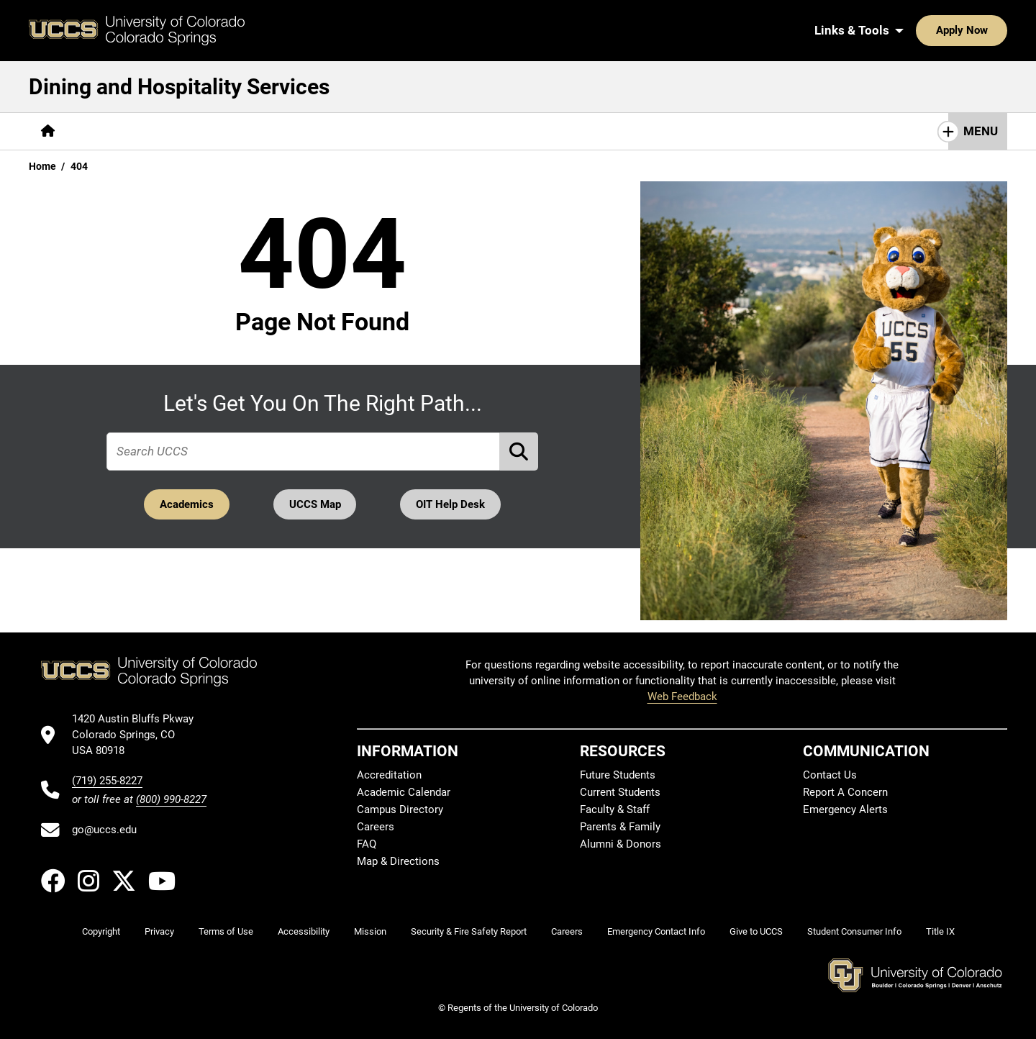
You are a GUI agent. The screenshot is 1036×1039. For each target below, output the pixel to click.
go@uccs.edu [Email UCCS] (104, 829)
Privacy (159, 931)
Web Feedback (682, 696)
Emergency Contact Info (656, 931)
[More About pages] (106, 131)
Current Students (620, 792)
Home (42, 166)
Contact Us (386, 131)
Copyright (101, 931)
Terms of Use (226, 931)
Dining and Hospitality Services (179, 86)
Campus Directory (400, 809)
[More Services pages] (192, 131)
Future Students (617, 774)
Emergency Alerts (845, 809)
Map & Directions (398, 861)
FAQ (366, 844)
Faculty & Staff (615, 809)
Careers (375, 826)
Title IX (940, 931)
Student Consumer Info (854, 931)
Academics (185, 504)
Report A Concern (845, 792)
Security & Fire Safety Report (469, 931)
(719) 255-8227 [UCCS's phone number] (107, 780)
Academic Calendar (403, 792)
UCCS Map (315, 504)
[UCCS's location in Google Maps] (139, 735)
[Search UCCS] (991, 30)
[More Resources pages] (291, 131)
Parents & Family (620, 826)
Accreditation (389, 774)
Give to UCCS (756, 931)
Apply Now (917, 30)
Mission (370, 931)
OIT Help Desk (452, 504)
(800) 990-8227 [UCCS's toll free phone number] (171, 799)
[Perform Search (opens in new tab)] (519, 451)
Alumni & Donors (620, 844)
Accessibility (304, 931)
